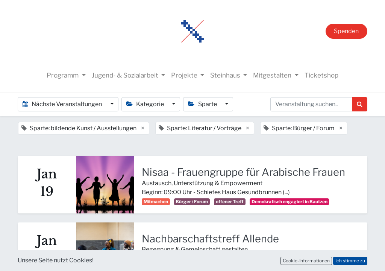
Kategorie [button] (145, 104)
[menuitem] (321, 76)
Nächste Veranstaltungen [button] (63, 104)
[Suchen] (359, 104)
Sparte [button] (203, 104)
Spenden (346, 31)
